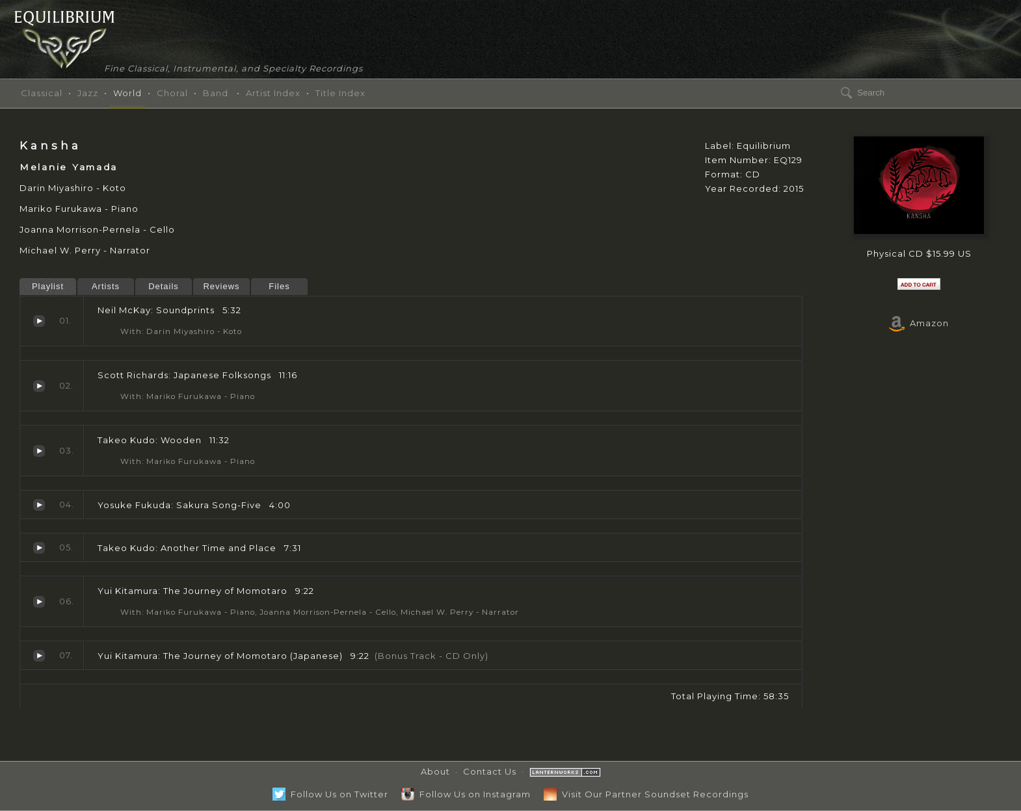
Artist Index (273, 93)
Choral (172, 93)
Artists (106, 286)
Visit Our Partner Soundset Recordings (646, 794)
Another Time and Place (39, 548)
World (127, 93)
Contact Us (489, 771)
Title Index (340, 93)
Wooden (39, 451)
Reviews (221, 286)
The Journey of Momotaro (39, 602)
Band (215, 93)
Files (279, 286)
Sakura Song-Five (39, 505)
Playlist (48, 286)
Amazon (919, 323)
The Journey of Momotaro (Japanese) (39, 656)
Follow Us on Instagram (466, 794)
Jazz (87, 93)
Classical (41, 93)
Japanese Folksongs (39, 386)
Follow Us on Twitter (330, 794)
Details (163, 286)
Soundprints (39, 321)
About (435, 771)
